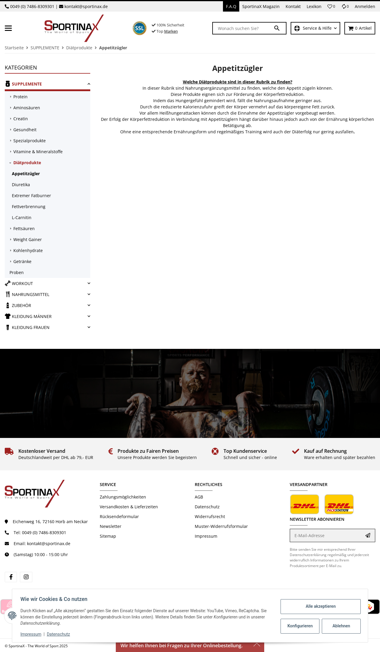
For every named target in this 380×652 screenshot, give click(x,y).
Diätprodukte (27, 162)
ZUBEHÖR (18, 305)
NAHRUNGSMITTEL (27, 294)
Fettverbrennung (28, 206)
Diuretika (21, 184)
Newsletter (110, 526)
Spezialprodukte (29, 140)
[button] (331, 6)
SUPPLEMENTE (23, 84)
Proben (17, 272)
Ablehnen (340, 625)
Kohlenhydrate (28, 250)
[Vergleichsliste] (345, 6)
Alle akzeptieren (319, 606)
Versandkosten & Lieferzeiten (129, 506)
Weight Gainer (27, 239)
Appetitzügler (26, 173)
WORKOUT (19, 283)
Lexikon (314, 6)
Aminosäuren (26, 107)
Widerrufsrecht (210, 516)
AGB (199, 497)
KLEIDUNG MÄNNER (28, 316)
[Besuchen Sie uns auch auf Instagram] (26, 577)
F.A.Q (231, 6)
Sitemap (108, 536)
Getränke (22, 261)
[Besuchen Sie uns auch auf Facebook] (11, 577)
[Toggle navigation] (8, 28)
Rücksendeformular (119, 516)
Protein (20, 96)
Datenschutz (207, 506)
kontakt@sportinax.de (86, 6)
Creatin (20, 118)
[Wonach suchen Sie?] (243, 28)
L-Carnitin (21, 217)
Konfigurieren (299, 625)
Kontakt (293, 6)
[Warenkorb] (360, 28)
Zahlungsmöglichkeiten (123, 497)
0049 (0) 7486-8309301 (32, 6)
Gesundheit (25, 129)
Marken (171, 31)
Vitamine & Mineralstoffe (38, 151)
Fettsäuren (24, 228)
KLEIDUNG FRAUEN (27, 327)
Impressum (206, 536)
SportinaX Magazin (261, 6)
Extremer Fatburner (31, 195)
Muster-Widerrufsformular (221, 526)
